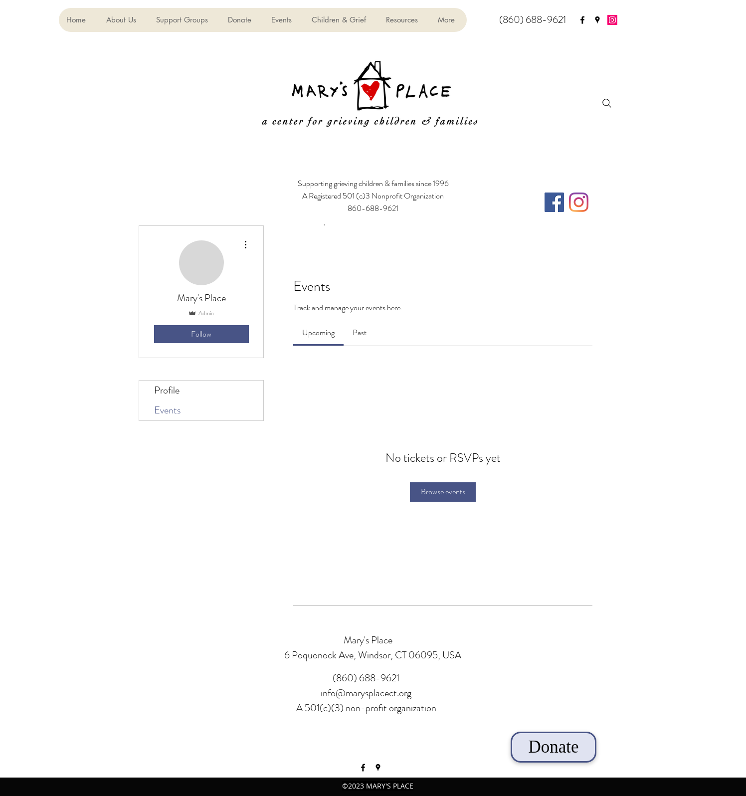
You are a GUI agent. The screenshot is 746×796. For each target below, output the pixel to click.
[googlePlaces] (597, 20)
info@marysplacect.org (366, 693)
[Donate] (553, 747)
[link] (318, 332)
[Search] (606, 103)
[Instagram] (612, 20)
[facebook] (582, 20)
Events (167, 410)
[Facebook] (554, 202)
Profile (167, 390)
